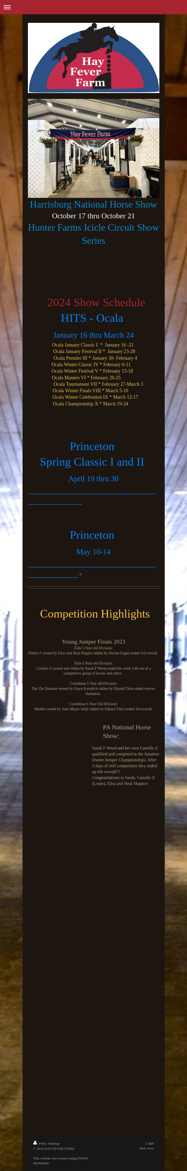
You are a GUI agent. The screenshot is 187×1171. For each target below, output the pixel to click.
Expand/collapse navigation (93, 7)
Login (149, 1143)
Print (40, 1143)
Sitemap (54, 1143)
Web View (147, 1148)
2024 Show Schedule (95, 302)
